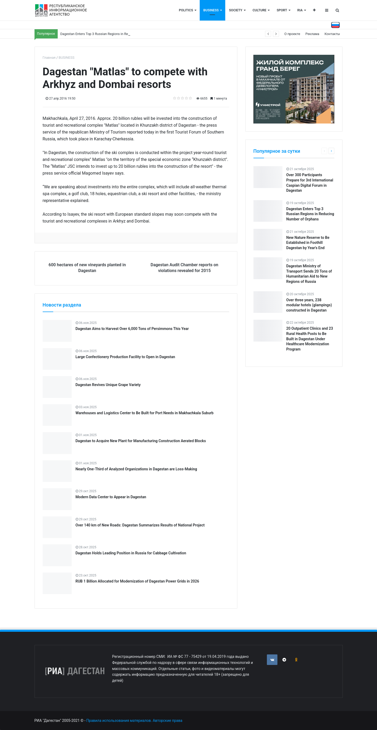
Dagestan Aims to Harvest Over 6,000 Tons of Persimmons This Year (132, 329)
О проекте (292, 34)
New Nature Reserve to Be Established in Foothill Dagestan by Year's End (308, 242)
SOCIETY (235, 10)
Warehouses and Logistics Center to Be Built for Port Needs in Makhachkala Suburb (145, 413)
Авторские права (167, 720)
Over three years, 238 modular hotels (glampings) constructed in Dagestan (309, 305)
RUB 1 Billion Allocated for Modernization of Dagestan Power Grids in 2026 (137, 581)
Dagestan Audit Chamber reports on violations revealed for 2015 (184, 267)
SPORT (282, 10)
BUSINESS (211, 10)
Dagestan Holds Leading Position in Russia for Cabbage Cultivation (131, 553)
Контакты (332, 34)
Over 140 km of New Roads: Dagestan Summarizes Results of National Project (140, 525)
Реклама (312, 34)
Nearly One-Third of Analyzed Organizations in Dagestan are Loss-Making (136, 469)
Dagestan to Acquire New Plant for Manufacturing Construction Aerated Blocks (141, 441)
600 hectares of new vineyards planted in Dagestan (87, 267)
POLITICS (186, 10)
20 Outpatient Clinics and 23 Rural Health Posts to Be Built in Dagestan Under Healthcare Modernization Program (309, 338)
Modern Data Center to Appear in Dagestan (111, 497)
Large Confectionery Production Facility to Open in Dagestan (125, 357)
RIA (300, 10)
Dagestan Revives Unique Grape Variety (108, 385)
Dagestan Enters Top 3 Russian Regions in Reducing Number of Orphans (114, 34)
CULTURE (259, 10)
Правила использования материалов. (119, 720)
